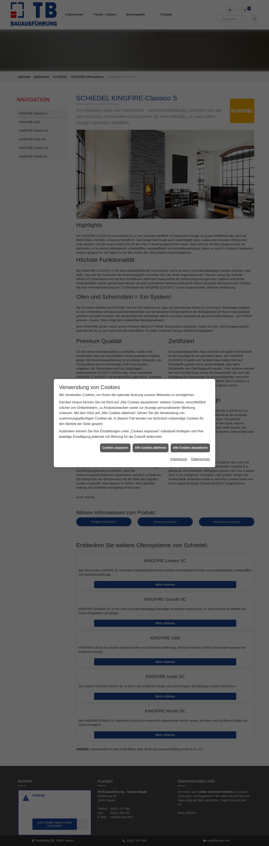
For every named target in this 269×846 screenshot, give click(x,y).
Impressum (178, 458)
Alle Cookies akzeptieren (190, 447)
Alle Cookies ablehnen (150, 447)
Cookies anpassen (115, 447)
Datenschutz (200, 458)
